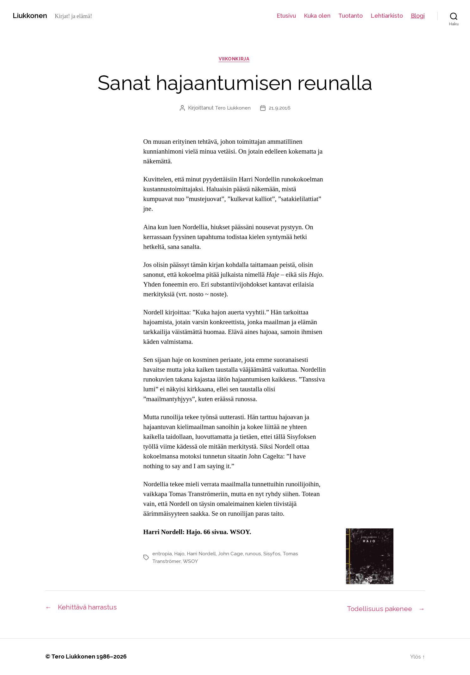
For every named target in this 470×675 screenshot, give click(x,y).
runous (254, 555)
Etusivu (286, 15)
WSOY (190, 562)
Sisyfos (273, 555)
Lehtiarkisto (387, 15)
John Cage (231, 555)
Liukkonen (32, 15)
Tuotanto (350, 15)
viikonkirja (235, 60)
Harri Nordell (202, 555)
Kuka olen (317, 15)
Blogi (418, 15)
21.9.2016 (280, 109)
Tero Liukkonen (233, 109)
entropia (162, 555)
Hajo (179, 555)
